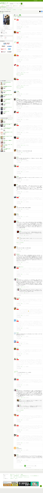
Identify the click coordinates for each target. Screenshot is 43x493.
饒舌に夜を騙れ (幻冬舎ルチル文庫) (7, 94)
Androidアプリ (12, 478)
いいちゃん (18, 196)
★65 (21, 397)
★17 (21, 85)
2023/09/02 (27, 132)
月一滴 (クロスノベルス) (6, 111)
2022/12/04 (27, 171)
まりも (17, 98)
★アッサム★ (18, 31)
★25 (21, 72)
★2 (21, 106)
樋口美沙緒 (4, 125)
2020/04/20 (27, 397)
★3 (21, 216)
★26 (21, 315)
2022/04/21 (27, 262)
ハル (17, 149)
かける (17, 157)
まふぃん (17, 414)
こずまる (17, 165)
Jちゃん (17, 332)
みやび (17, 378)
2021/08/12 (27, 336)
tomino (17, 176)
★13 (21, 303)
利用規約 (22, 474)
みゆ (17, 184)
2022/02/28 (27, 303)
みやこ (17, 278)
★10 (21, 145)
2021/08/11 (27, 343)
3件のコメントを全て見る (19, 242)
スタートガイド (17, 474)
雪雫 (17, 124)
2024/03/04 (27, 85)
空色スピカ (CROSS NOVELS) (7, 82)
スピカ (17, 424)
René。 (17, 64)
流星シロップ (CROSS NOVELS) (7, 90)
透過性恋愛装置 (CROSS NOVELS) (7, 86)
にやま (4, 129)
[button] (21, 4)
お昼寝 (17, 348)
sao (17, 18)
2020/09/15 (27, 366)
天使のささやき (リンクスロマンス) (7, 107)
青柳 (17, 358)
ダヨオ (4, 150)
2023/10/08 (27, 119)
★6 (21, 132)
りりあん (17, 91)
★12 (21, 171)
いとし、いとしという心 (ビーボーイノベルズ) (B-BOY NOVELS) (7, 99)
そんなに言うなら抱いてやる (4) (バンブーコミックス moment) (7, 128)
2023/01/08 (27, 160)
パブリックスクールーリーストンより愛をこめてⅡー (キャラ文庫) (7, 124)
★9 (21, 119)
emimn (17, 447)
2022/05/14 (27, 216)
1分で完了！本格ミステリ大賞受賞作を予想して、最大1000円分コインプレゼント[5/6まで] (11, 9)
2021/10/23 (27, 315)
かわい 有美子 (2, 12)
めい (17, 371)
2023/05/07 (27, 152)
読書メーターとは (12, 474)
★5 (21, 160)
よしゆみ (17, 111)
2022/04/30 (27, 249)
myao (17, 54)
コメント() (24, 72)
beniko (20, 231)
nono (17, 78)
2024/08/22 (27, 72)
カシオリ (17, 41)
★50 (21, 262)
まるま (17, 213)
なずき (17, 454)
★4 (24, 408)
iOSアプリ (16, 478)
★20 (21, 152)
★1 (24, 235)
